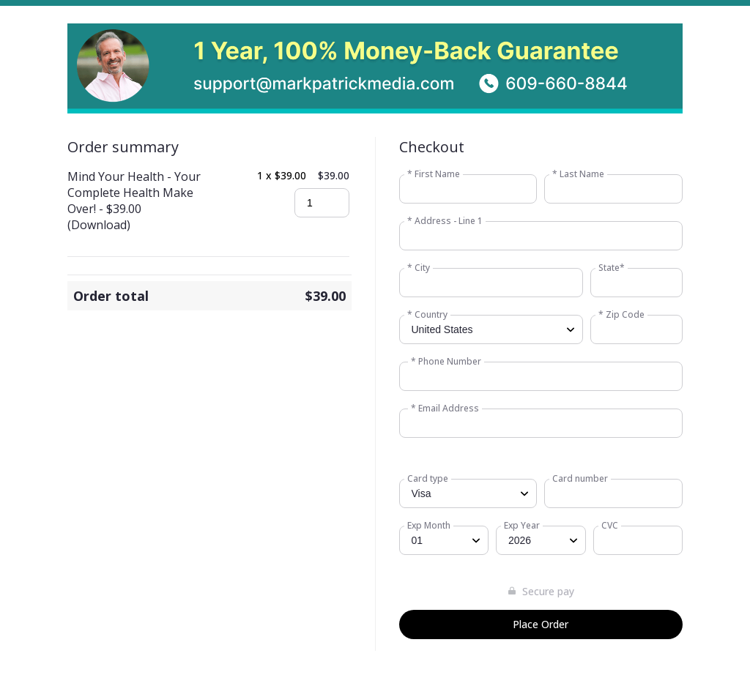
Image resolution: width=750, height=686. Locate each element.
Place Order (540, 624)
